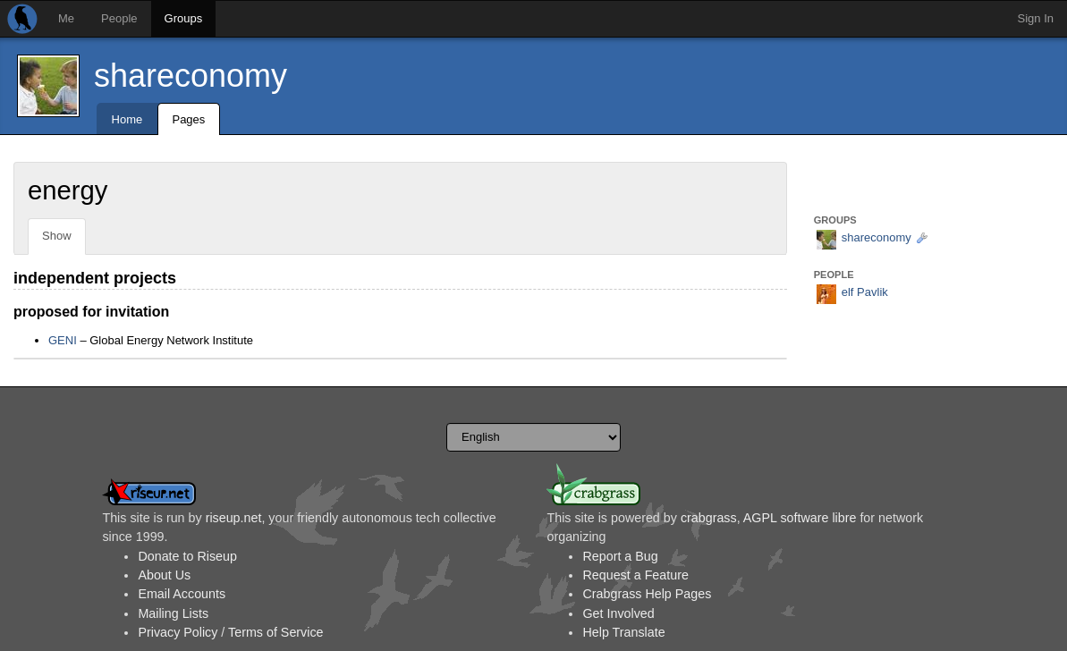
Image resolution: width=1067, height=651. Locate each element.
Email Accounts (181, 594)
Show (57, 235)
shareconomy (190, 75)
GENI (62, 340)
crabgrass (709, 518)
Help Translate (623, 632)
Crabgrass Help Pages (646, 594)
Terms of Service (275, 632)
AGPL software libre (800, 518)
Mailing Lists (173, 613)
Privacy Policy (177, 632)
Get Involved (618, 613)
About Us (164, 575)
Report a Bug (619, 556)
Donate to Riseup (187, 556)
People (119, 18)
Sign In (1036, 18)
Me (66, 18)
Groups (184, 18)
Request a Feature (635, 575)
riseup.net (234, 518)
